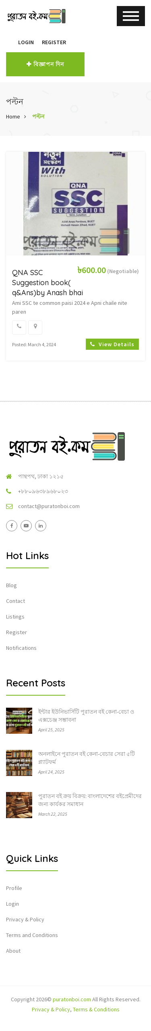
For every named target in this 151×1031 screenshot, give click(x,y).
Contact (15, 600)
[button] (10, 42)
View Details (112, 344)
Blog (11, 585)
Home (13, 116)
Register (54, 42)
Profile (14, 888)
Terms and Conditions (32, 935)
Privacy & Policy (25, 919)
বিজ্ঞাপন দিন (45, 64)
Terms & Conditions (96, 1009)
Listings (15, 616)
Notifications (21, 647)
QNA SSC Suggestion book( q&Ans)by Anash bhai (47, 282)
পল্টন (38, 116)
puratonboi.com (72, 999)
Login (26, 42)
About (13, 950)
